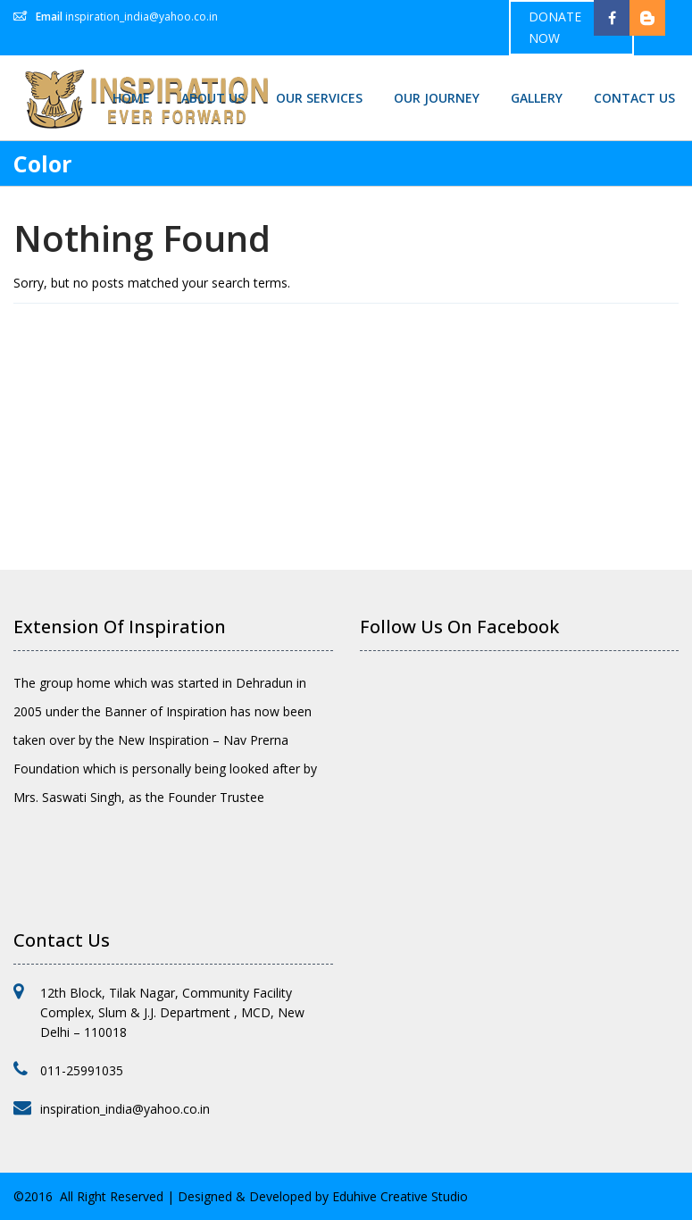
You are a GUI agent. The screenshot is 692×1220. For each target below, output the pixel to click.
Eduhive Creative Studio (400, 1196)
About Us (213, 97)
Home (131, 97)
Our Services (319, 97)
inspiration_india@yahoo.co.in (141, 16)
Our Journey (436, 97)
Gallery (537, 97)
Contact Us (634, 97)
